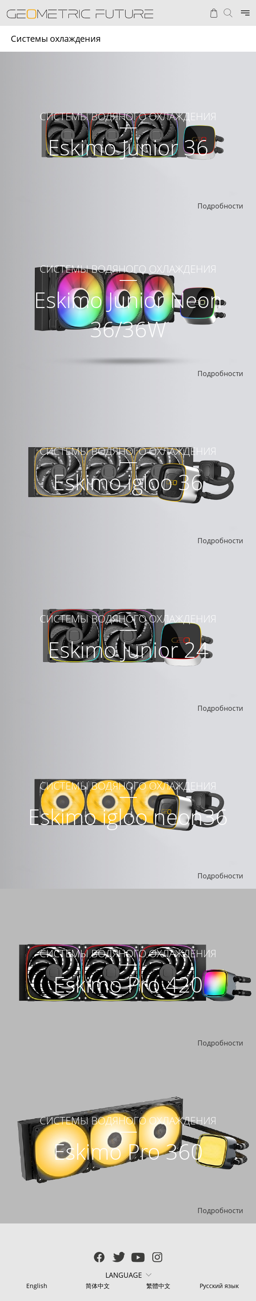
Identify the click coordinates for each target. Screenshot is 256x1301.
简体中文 (98, 1286)
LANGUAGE (123, 1275)
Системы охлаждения (56, 38)
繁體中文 (158, 1286)
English (36, 1286)
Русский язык (219, 1286)
